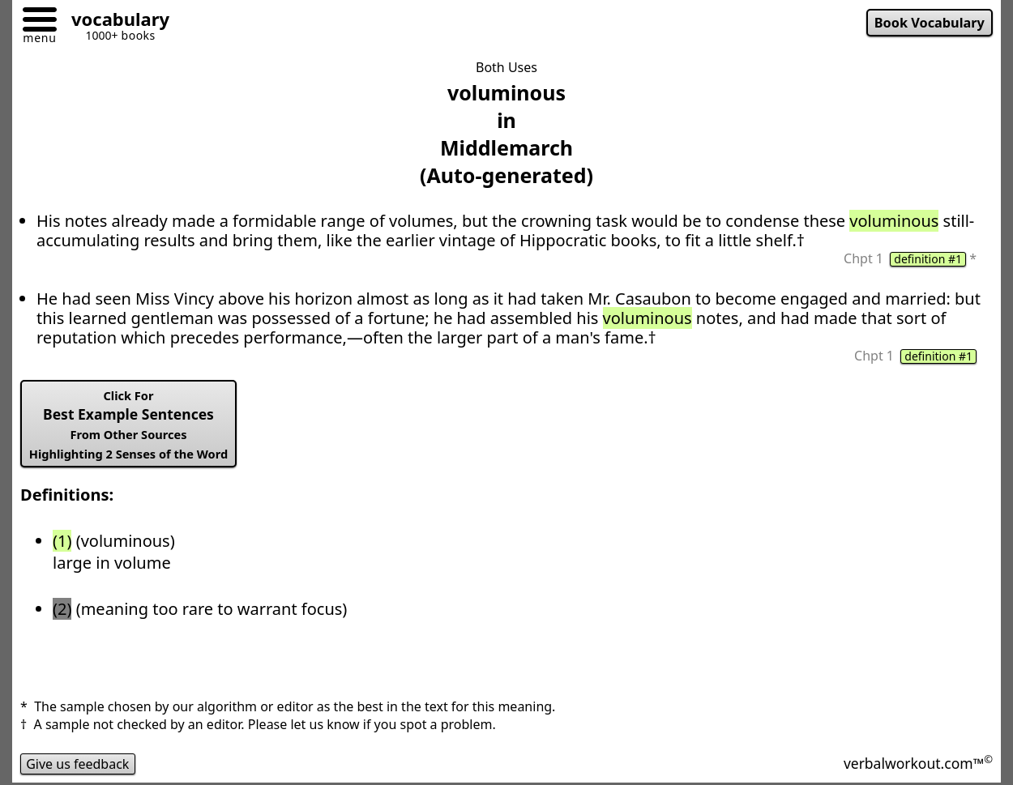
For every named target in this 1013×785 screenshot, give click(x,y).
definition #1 (928, 259)
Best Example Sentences (128, 424)
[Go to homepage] (114, 21)
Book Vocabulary (929, 23)
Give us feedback (78, 764)
